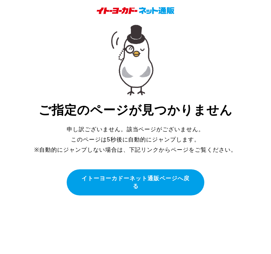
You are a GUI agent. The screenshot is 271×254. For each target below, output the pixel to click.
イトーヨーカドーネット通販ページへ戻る (135, 182)
